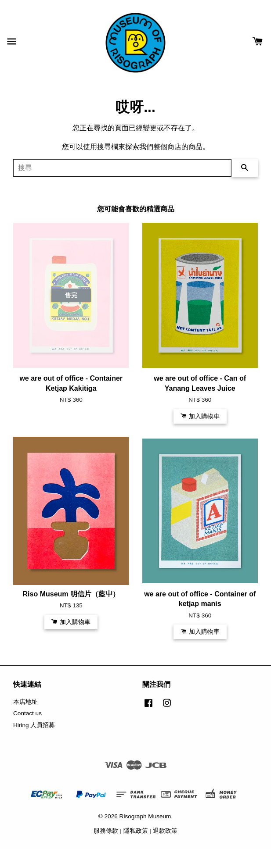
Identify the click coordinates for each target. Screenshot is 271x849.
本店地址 (25, 702)
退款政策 (165, 831)
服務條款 (106, 831)
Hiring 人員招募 (34, 725)
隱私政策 (135, 831)
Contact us (27, 713)
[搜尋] (122, 168)
